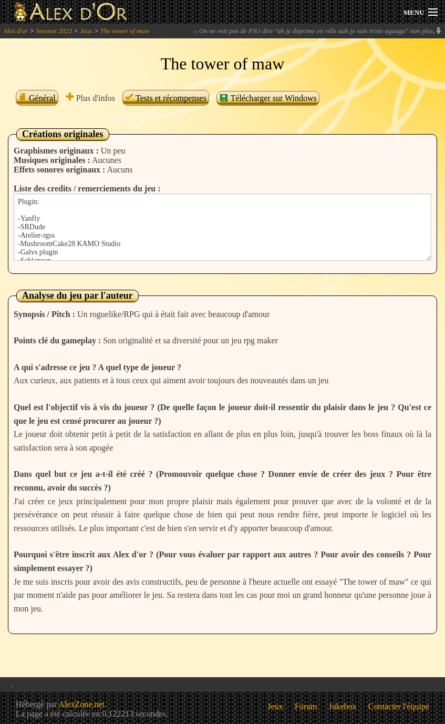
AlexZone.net (81, 704)
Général (37, 98)
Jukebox (343, 706)
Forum (306, 706)
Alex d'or (15, 31)
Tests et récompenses (165, 98)
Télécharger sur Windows (268, 98)
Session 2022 (53, 31)
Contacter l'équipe (398, 706)
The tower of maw (125, 31)
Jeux (86, 31)
